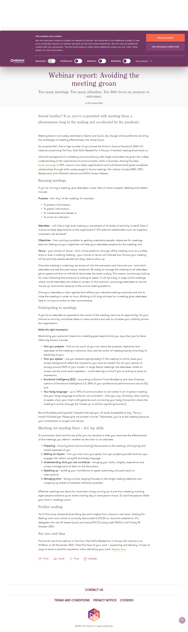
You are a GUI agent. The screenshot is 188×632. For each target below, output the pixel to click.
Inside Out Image (48, 165)
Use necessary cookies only (165, 16)
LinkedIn (94, 559)
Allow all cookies (165, 7)
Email (60, 559)
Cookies (126, 600)
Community (146, 47)
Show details (142, 30)
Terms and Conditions (72, 600)
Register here (119, 549)
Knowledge (103, 47)
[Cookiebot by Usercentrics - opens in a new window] (17, 31)
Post (76, 559)
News (127, 40)
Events (164, 47)
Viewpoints (124, 47)
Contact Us (156, 40)
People (116, 40)
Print (44, 559)
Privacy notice (105, 600)
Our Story (140, 40)
